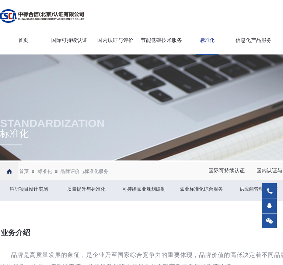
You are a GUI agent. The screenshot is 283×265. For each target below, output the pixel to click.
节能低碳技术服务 (161, 40)
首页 (23, 40)
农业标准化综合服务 (201, 189)
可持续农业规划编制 (143, 189)
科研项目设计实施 (29, 189)
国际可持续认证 (69, 40)
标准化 (207, 40)
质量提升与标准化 (86, 189)
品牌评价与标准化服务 (84, 171)
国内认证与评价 (115, 40)
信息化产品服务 (253, 40)
